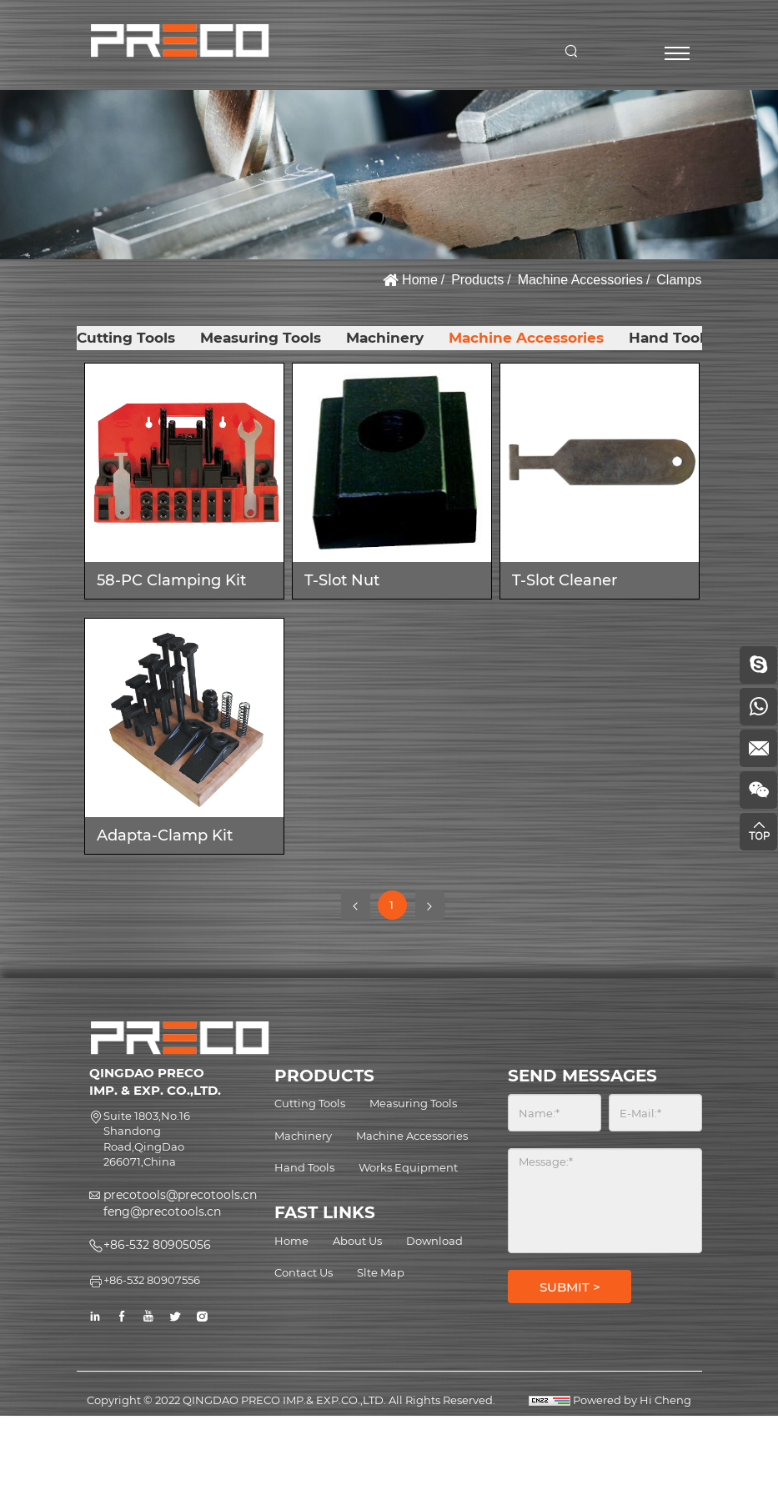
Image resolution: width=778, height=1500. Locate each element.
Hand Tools (670, 337)
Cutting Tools (126, 337)
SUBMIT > (570, 1287)
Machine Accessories (580, 280)
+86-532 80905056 (157, 1244)
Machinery (385, 337)
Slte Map (380, 1272)
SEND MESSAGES (582, 1076)
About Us (357, 1240)
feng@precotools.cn (162, 1211)
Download (434, 1240)
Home (420, 280)
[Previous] (355, 905)
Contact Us (303, 1272)
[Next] (429, 905)
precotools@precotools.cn (180, 1194)
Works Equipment (408, 1167)
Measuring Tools (260, 337)
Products (477, 280)
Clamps (678, 280)
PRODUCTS (324, 1076)
